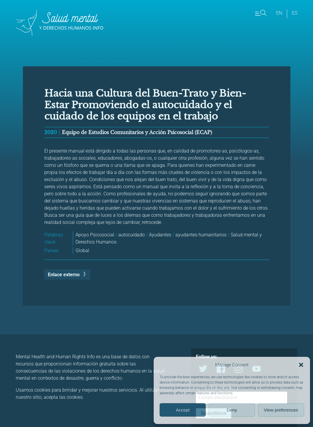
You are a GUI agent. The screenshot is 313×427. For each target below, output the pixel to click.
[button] (301, 365)
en (279, 13)
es (294, 13)
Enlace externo (64, 274)
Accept (183, 409)
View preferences (281, 409)
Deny (232, 409)
